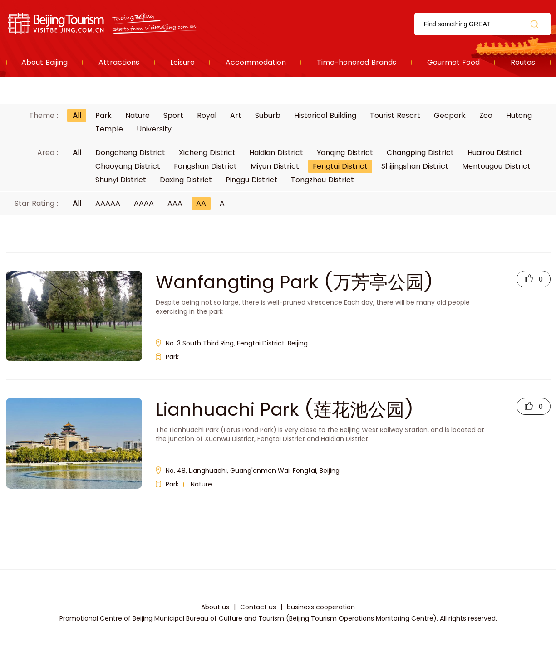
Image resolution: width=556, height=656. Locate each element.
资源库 (104, 23)
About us (215, 607)
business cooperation (321, 607)
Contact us (258, 607)
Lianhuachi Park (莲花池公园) (284, 409)
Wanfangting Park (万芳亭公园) (294, 282)
